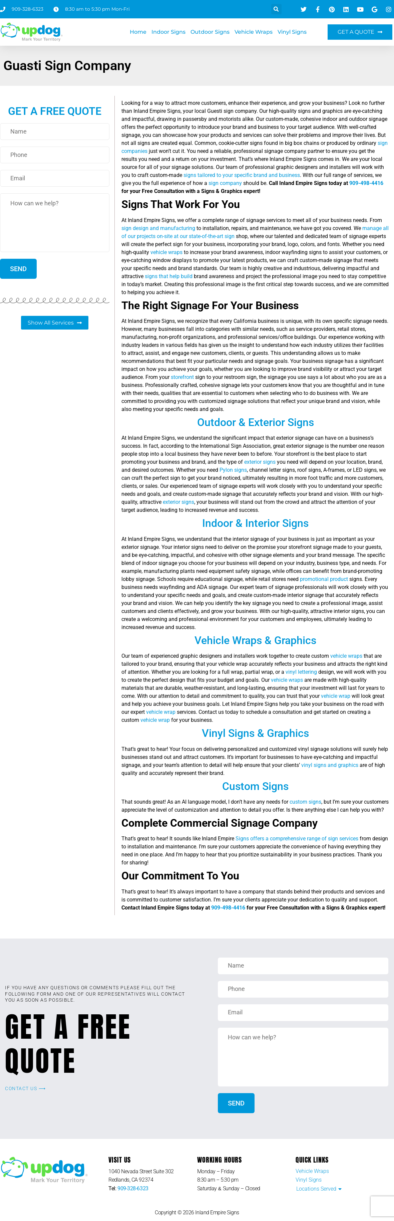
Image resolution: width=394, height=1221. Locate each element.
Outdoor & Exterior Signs (255, 422)
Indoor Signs (168, 32)
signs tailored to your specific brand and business (241, 175)
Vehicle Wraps (254, 32)
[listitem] (152, 1175)
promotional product (324, 579)
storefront (182, 377)
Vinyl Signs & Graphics (255, 733)
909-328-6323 (132, 1188)
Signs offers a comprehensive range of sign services (296, 838)
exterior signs (260, 462)
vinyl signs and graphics (329, 765)
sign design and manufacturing (158, 228)
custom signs (305, 802)
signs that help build (168, 276)
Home (138, 32)
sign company (225, 183)
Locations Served (316, 1189)
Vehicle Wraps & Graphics (255, 640)
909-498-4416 (366, 183)
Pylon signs (233, 470)
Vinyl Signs (292, 32)
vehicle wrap (335, 696)
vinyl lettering (301, 672)
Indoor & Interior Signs (255, 523)
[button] (276, 9)
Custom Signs (255, 786)
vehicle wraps (166, 252)
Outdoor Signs (210, 32)
